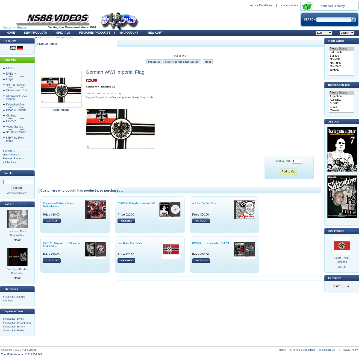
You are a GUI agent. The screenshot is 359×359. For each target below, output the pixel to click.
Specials (63, 32)
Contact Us (328, 349)
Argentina (341, 96)
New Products (35, 32)
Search (7, 173)
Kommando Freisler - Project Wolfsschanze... (59, 204)
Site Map (8, 300)
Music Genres (336, 40)
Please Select (341, 48)
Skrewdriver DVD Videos (16, 97)
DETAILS (52, 220)
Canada (341, 110)
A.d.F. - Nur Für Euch (204, 203)
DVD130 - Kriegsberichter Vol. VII (136, 203)
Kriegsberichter (15, 104)
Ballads (341, 56)
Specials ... (9, 150)
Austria (341, 103)
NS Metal (341, 59)
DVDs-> (11, 73)
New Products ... (12, 154)
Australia (341, 100)
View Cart (155, 32)
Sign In (7, 27)
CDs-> (10, 68)
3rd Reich (341, 52)
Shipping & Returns (14, 296)
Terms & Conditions (260, 5)
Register (22, 27)
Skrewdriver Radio (13, 330)
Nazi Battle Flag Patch (130, 243)
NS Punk (341, 63)
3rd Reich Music (16, 132)
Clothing (11, 115)
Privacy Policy (289, 5)
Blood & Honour (16, 110)
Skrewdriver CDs (16, 90)
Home (11, 32)
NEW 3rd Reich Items (15, 139)
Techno (341, 70)
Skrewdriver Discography (17, 322)
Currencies (334, 278)
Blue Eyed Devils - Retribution (17, 271)
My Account (129, 32)
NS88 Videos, (30, 349)
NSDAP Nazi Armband (342, 260)
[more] (21, 204)
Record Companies (339, 84)
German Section (16, 84)
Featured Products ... (15, 158)
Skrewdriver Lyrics (13, 318)
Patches (11, 121)
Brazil (341, 107)
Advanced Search (17, 193)
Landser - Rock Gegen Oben (17, 233)
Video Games (14, 126)
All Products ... (11, 162)
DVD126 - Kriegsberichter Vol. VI (210, 243)
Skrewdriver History (14, 326)
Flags (9, 79)
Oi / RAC (341, 66)
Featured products (94, 32)
